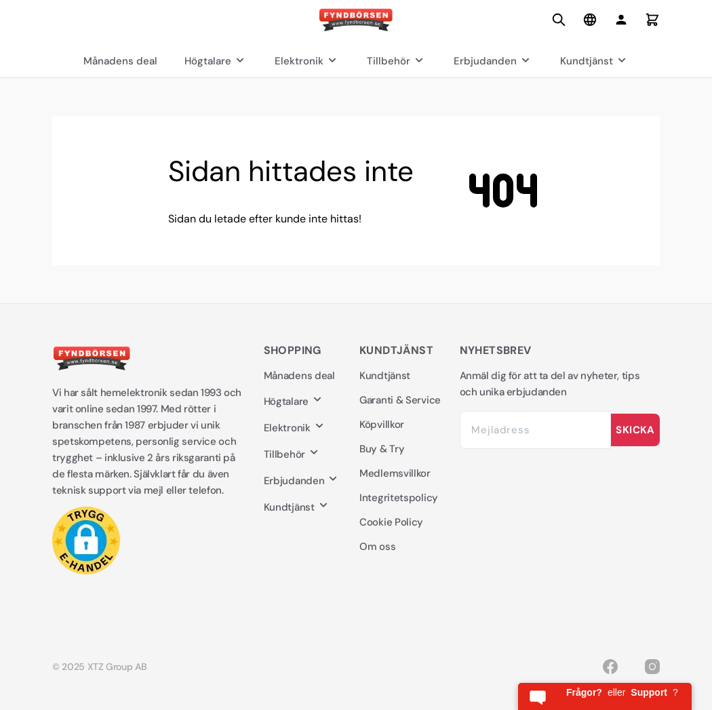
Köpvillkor (381, 424)
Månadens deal (120, 61)
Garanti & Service (400, 400)
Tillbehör (397, 61)
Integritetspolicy (398, 498)
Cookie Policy (391, 522)
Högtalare (216, 61)
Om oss (377, 546)
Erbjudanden (493, 61)
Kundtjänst (594, 61)
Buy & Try (381, 449)
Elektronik (307, 61)
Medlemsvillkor (395, 473)
